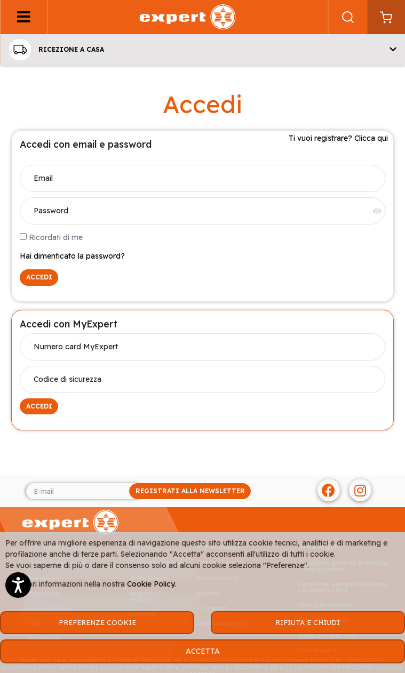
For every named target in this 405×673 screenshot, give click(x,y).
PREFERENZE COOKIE (97, 622)
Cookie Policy (150, 584)
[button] (202, 49)
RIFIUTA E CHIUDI (307, 622)
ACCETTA (203, 651)
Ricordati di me (51, 237)
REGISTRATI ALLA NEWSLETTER (190, 491)
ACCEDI (39, 277)
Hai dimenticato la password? (72, 256)
